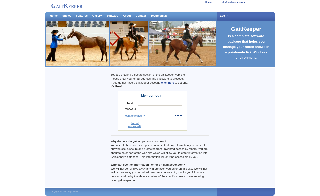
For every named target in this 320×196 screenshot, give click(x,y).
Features (82, 15)
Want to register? (135, 115)
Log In (224, 15)
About (127, 15)
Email (130, 103)
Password (130, 108)
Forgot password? (135, 125)
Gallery (97, 15)
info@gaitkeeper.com (233, 2)
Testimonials (159, 15)
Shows (67, 15)
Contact (141, 15)
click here (167, 82)
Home (208, 2)
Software (112, 15)
